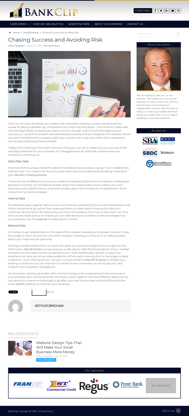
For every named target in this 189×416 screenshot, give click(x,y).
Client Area (142, 10)
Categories (18, 24)
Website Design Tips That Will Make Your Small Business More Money (59, 347)
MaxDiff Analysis (95, 259)
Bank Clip (13, 411)
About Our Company (108, 24)
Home (16, 32)
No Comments (51, 46)
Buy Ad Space (160, 385)
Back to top (171, 410)
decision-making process (30, 174)
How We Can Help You (48, 24)
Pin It (50, 292)
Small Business (31, 32)
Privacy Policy (46, 411)
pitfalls (20, 284)
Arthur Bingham (16, 46)
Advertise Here (79, 24)
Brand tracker (33, 249)
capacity (42, 219)
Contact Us (135, 24)
